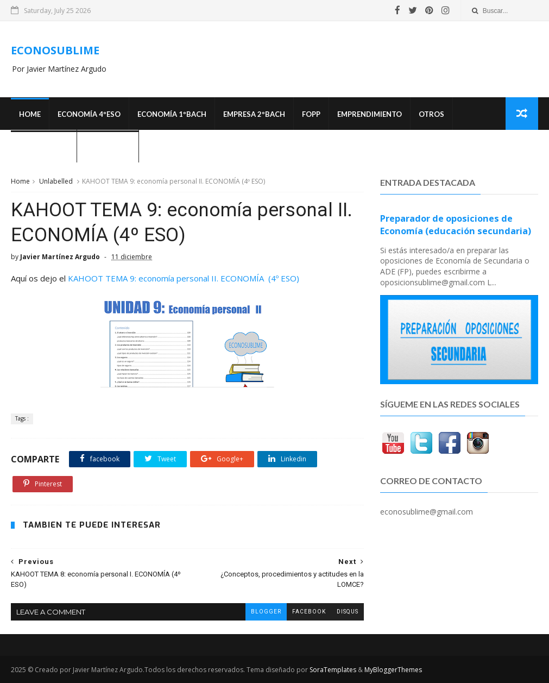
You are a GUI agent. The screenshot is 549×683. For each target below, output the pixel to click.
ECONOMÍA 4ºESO (89, 114)
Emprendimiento (369, 114)
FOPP (311, 114)
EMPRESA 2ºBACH (254, 114)
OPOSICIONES (43, 146)
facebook (309, 612)
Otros (431, 114)
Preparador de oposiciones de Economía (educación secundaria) (455, 224)
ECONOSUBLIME (55, 50)
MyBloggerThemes (393, 669)
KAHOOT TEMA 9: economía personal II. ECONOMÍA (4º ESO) (183, 278)
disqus (347, 612)
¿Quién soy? (107, 146)
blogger (266, 612)
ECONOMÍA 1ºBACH (171, 114)
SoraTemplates (333, 669)
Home (30, 114)
